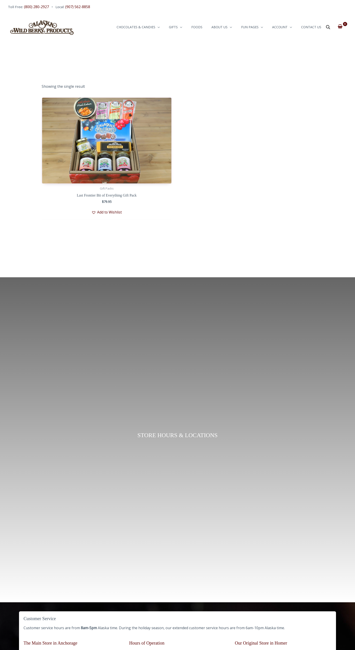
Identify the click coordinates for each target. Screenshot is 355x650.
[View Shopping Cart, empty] (340, 27)
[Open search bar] (328, 28)
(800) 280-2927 (36, 6)
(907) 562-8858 (78, 6)
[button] (85, 212)
